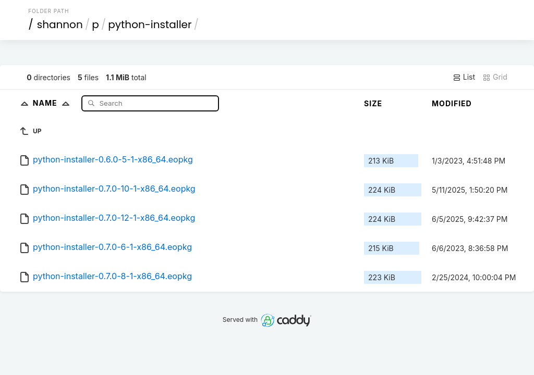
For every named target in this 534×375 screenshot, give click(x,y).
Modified (452, 103)
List (464, 77)
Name (53, 102)
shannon (60, 24)
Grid (494, 77)
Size (373, 103)
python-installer (149, 24)
